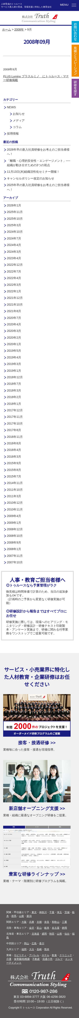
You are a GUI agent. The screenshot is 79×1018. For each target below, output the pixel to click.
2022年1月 (14, 291)
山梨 (21, 916)
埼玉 (59, 912)
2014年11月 (15, 483)
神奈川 (43, 912)
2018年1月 (14, 403)
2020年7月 (14, 317)
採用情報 (13, 133)
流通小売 (47, 959)
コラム (17, 127)
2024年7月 (14, 238)
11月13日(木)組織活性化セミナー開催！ (33, 171)
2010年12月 (15, 502)
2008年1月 (14, 549)
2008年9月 (14, 542)
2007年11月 (15, 555)
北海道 (35, 933)
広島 (34, 943)
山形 (59, 933)
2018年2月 (14, 397)
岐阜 (46, 927)
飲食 (54, 955)
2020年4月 (14, 324)
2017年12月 (15, 410)
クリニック (65, 955)
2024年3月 (14, 251)
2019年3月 (14, 364)
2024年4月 (14, 245)
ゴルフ (59, 959)
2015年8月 (14, 470)
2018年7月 (14, 383)
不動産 (36, 959)
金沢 (31, 927)
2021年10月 (15, 304)
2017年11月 (15, 416)
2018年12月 (15, 377)
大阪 (24, 921)
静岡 (64, 927)
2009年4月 (14, 516)
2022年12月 (15, 264)
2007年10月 (15, 562)
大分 (31, 949)
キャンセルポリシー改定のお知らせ (30, 178)
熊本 (46, 949)
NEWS (11, 107)
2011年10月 (15, 489)
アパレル (34, 955)
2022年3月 (14, 284)
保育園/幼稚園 (22, 959)
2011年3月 (14, 496)
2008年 (19, 29)
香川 (41, 943)
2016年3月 (14, 456)
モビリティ (20, 955)
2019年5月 (14, 350)
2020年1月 (14, 344)
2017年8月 (14, 430)
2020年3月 (14, 331)
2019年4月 (14, 357)
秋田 (51, 933)
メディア (19, 120)
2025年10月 (15, 218)
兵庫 (31, 921)
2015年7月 (14, 476)
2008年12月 (15, 529)
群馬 (13, 916)
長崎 (39, 949)
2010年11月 (15, 509)
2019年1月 (14, 370)
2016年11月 (15, 436)
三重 (64, 921)
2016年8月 (14, 443)
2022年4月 (14, 278)
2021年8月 (14, 311)
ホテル (45, 955)
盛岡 (44, 933)
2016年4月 (14, 450)
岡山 (26, 943)
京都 (39, 921)
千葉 (51, 912)
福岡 (24, 949)
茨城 (67, 912)
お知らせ (19, 113)
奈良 (46, 921)
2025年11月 (15, 212)
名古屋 (55, 927)
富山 (39, 927)
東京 (34, 912)
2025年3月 (14, 225)
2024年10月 (15, 231)
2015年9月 (14, 463)
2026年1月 (14, 205)
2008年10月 (15, 535)
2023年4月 (14, 258)
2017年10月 (15, 423)
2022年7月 (14, 271)
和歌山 (55, 921)
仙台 (67, 933)
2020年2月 (14, 337)
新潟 (29, 916)
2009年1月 (14, 522)
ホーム (6, 29)
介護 (8, 959)
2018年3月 (14, 390)
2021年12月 (15, 297)
